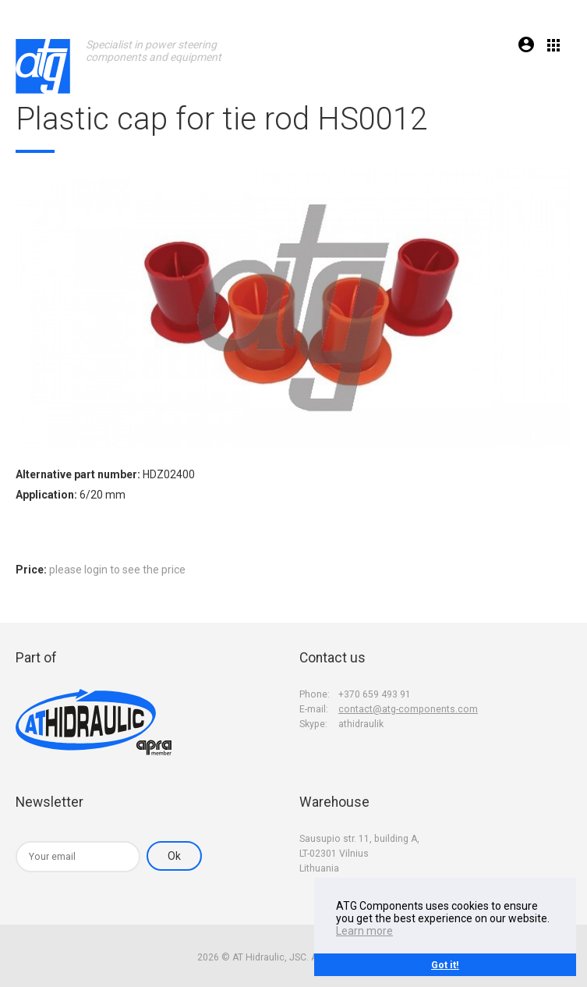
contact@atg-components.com (408, 709)
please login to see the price (117, 569)
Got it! (445, 965)
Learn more (364, 931)
